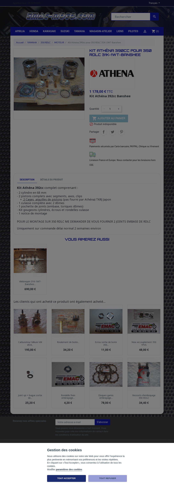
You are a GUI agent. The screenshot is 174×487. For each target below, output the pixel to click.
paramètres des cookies (69, 469)
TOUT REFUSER (107, 478)
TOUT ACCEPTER (66, 478)
